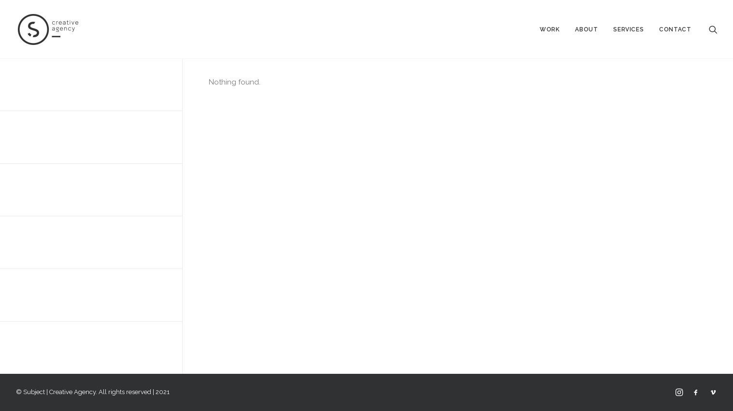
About (586, 29)
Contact (675, 29)
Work (550, 29)
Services (628, 29)
